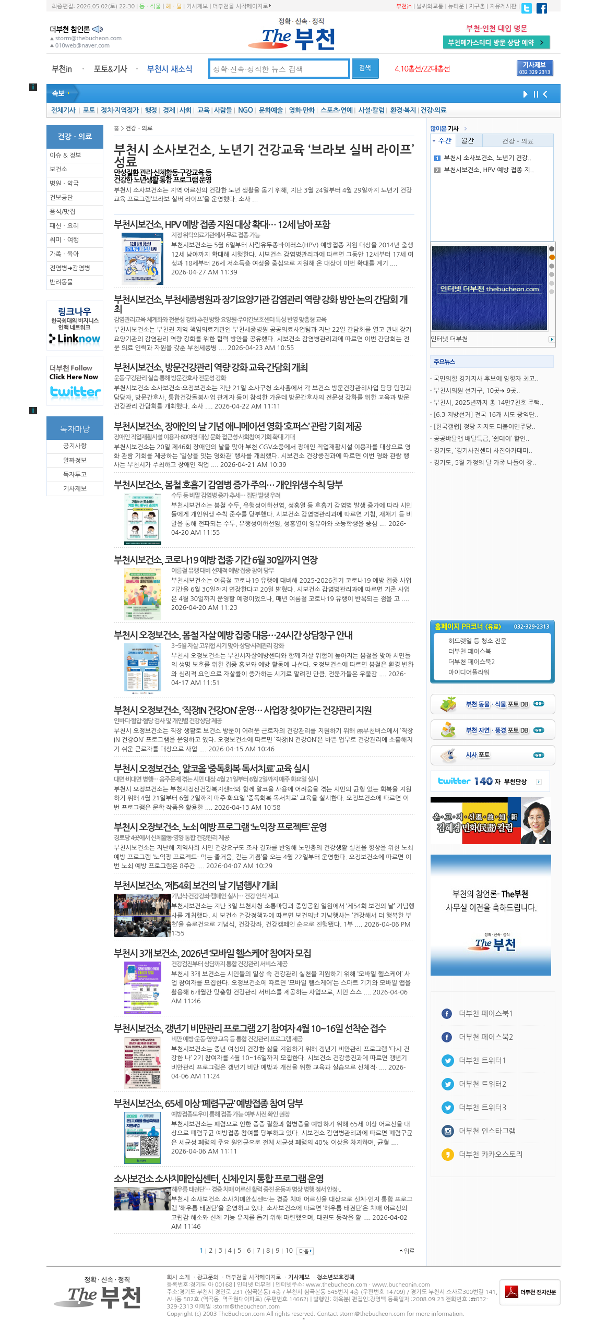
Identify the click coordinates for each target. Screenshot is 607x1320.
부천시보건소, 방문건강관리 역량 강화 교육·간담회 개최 (210, 368)
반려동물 (61, 282)
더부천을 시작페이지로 (241, 6)
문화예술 (271, 110)
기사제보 (197, 6)
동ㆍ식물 (150, 6)
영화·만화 (301, 110)
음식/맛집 (63, 212)
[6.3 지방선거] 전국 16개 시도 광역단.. (486, 415)
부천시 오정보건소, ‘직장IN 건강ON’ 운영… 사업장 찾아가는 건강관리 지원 (242, 710)
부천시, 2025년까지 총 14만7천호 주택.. (489, 403)
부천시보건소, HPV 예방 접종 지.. (484, 170)
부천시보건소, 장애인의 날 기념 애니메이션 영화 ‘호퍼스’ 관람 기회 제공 (237, 426)
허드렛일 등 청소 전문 (477, 641)
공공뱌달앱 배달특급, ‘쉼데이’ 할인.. (481, 439)
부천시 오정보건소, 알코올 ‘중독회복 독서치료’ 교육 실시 (211, 769)
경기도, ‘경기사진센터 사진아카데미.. (483, 451)
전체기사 (63, 110)
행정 (151, 110)
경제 (169, 110)
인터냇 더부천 (449, 339)
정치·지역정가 (120, 110)
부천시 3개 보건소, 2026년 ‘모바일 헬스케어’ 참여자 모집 (212, 953)
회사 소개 (178, 1277)
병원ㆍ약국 (64, 184)
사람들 (223, 110)
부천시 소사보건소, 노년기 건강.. (483, 158)
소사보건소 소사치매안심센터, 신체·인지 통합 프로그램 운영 (218, 1179)
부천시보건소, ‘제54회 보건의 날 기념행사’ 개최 (195, 886)
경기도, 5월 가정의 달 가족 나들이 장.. (485, 463)
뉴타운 (456, 6)
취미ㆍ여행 (64, 240)
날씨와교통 (430, 6)
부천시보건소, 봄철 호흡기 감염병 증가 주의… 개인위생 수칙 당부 (228, 485)
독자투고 (75, 475)
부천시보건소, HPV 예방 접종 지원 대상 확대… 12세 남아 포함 (222, 225)
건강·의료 (433, 110)
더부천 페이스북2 (471, 662)
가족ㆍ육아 (64, 254)
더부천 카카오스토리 (490, 1154)
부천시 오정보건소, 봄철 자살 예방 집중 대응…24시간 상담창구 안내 (233, 635)
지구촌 (477, 6)
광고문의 (207, 1277)
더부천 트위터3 (482, 1107)
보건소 (58, 169)
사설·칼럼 (371, 110)
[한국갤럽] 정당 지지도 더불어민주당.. (484, 427)
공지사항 (75, 446)
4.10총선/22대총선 (422, 69)
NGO (245, 110)
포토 (89, 110)
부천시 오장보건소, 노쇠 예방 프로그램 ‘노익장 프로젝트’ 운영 (220, 827)
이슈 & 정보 (65, 155)
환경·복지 (403, 110)
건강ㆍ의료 (518, 140)
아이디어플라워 (469, 672)
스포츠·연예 (336, 110)
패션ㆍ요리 (64, 226)
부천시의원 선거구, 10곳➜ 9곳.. (477, 391)
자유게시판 (503, 6)
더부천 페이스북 (469, 652)
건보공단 (61, 198)
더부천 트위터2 (482, 1084)
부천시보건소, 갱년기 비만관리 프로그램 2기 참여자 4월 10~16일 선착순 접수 (250, 1029)
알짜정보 (75, 461)
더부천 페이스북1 (486, 1013)
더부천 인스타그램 (487, 1131)
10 (289, 1250)
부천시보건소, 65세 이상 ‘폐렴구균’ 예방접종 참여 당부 (208, 1104)
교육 (203, 110)
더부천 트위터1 (482, 1060)
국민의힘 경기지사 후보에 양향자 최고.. (486, 379)
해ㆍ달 (173, 6)
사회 (186, 110)
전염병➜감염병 (70, 268)
